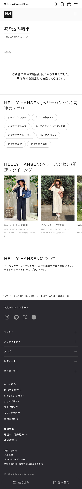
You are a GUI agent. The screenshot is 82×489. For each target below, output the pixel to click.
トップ (5, 295)
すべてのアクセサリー (20, 135)
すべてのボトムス (17, 126)
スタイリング (11, 407)
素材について (11, 419)
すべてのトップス (44, 117)
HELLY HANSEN (15, 36)
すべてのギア (15, 144)
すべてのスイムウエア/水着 (50, 126)
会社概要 (10, 440)
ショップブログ (12, 413)
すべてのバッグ (48, 135)
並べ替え (60, 482)
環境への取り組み (15, 434)
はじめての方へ (13, 390)
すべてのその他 (39, 144)
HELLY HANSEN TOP (23, 295)
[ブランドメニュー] (76, 14)
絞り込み (21, 482)
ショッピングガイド (14, 395)
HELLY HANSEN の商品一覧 (54, 295)
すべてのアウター (17, 117)
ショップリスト (11, 401)
